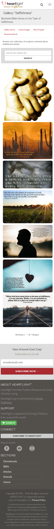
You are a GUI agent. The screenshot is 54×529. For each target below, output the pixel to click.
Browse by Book (10, 34)
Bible (6, 466)
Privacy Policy (39, 500)
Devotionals (10, 461)
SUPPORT (8, 408)
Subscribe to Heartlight (27, 436)
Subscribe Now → (27, 371)
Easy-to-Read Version (29, 507)
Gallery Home (9, 30)
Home (6, 482)
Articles (7, 471)
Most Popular (38, 30)
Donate (8, 423)
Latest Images (24, 30)
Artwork (7, 476)
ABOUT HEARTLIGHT (16, 384)
